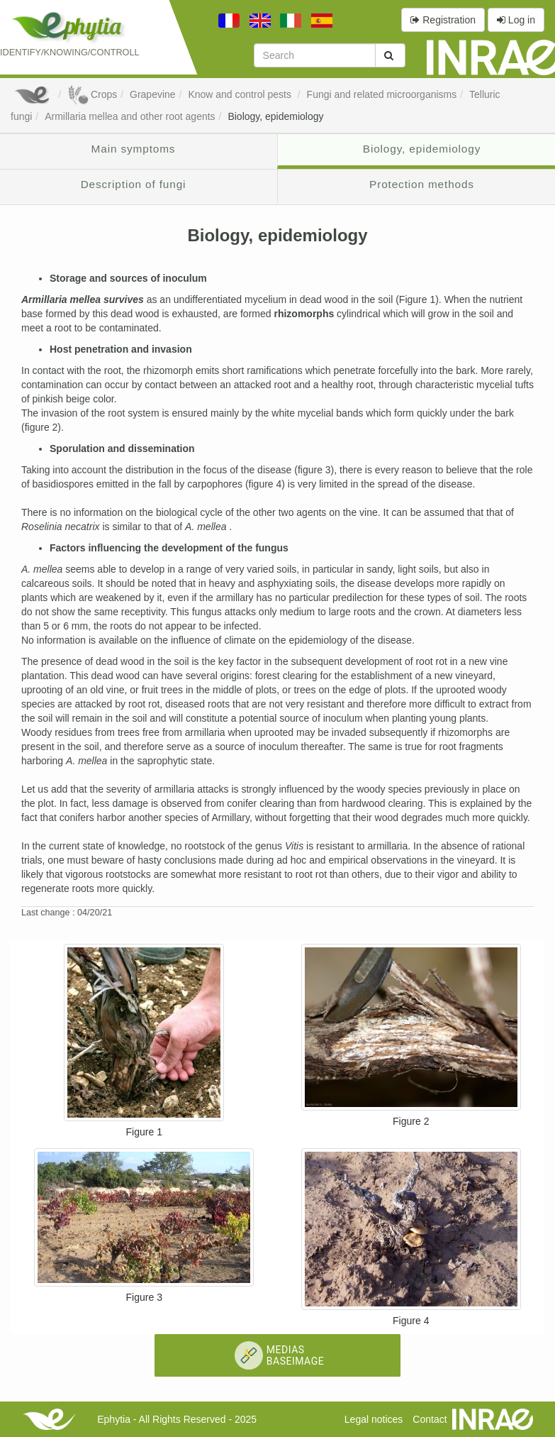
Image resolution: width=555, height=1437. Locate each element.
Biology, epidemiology (275, 116)
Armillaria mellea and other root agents (130, 116)
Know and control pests (240, 94)
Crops (92, 94)
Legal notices (373, 1419)
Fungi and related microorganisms (382, 94)
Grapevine (153, 94)
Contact (430, 1419)
